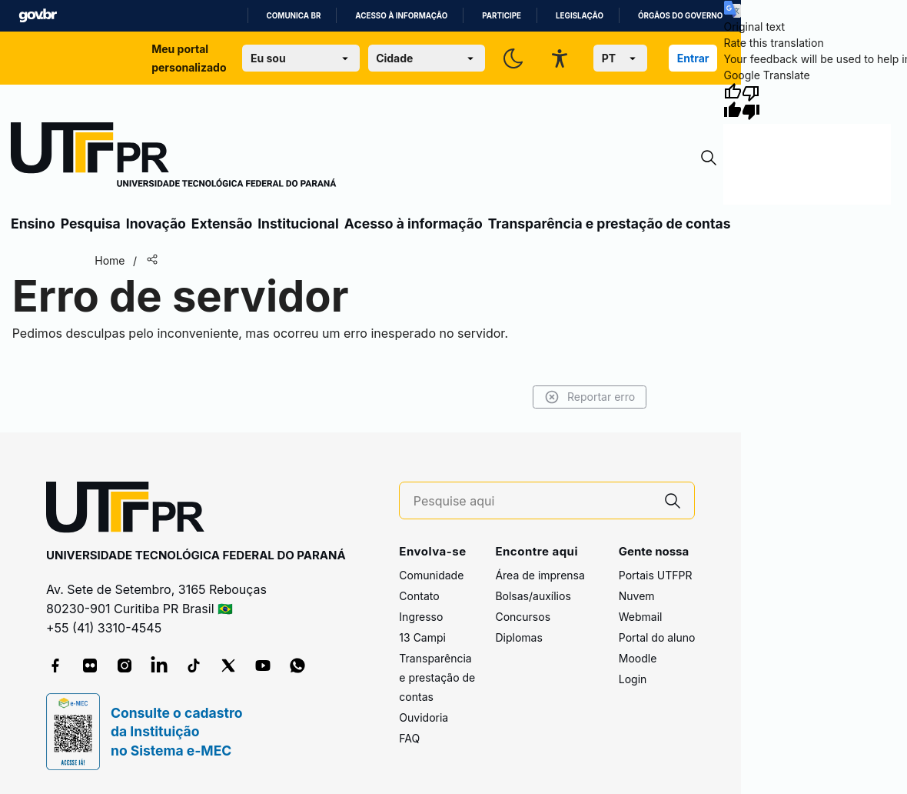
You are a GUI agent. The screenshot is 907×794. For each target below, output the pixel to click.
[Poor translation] (751, 101)
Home (110, 260)
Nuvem (637, 595)
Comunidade (431, 575)
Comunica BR (294, 16)
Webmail (641, 616)
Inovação (156, 223)
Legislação (579, 16)
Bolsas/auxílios (532, 595)
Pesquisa (91, 223)
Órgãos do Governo (680, 16)
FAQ (409, 738)
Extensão (221, 223)
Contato (419, 595)
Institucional (298, 223)
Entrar (693, 58)
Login (633, 679)
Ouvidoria (423, 717)
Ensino (33, 223)
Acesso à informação (401, 16)
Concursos (522, 616)
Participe (501, 16)
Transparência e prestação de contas (609, 223)
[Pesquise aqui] (533, 501)
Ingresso (421, 616)
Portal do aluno (657, 637)
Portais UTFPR (656, 575)
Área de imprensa (539, 575)
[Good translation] (732, 101)
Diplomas (518, 637)
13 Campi (422, 637)
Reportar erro (590, 397)
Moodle (638, 658)
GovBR (37, 15)
